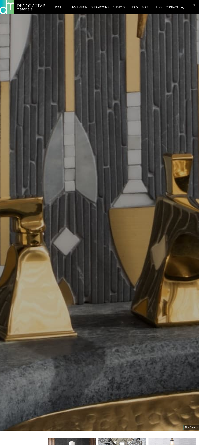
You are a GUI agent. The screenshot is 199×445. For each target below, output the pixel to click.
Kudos (133, 7)
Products (60, 7)
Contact (172, 7)
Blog (158, 7)
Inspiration (79, 7)
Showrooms (100, 7)
